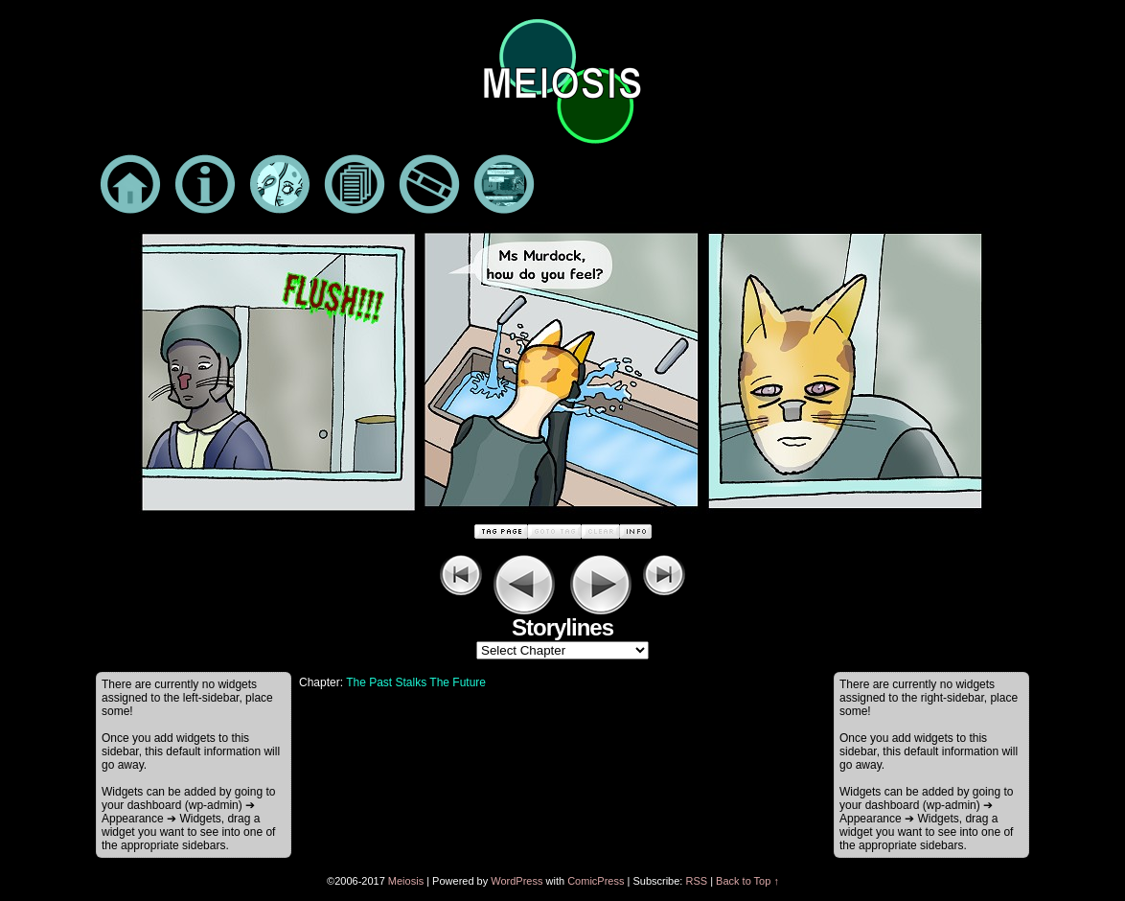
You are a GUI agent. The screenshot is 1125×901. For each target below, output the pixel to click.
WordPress (516, 881)
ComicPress (595, 881)
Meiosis (406, 881)
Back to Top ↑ (747, 881)
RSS (696, 881)
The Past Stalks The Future (416, 682)
